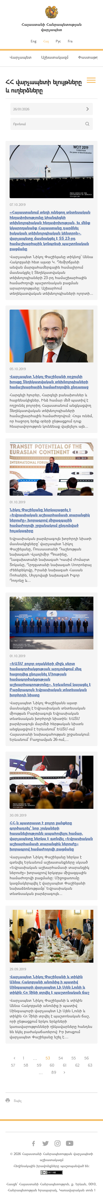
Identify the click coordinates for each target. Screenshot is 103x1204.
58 (26, 1065)
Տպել (17, 1100)
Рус (58, 41)
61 (65, 1065)
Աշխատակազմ (54, 57)
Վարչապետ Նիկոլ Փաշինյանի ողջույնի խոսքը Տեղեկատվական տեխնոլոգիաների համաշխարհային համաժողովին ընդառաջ (49, 381)
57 (13, 1065)
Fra (70, 41)
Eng (33, 41)
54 (61, 1058)
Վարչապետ (21, 57)
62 (77, 1065)
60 (52, 1065)
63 (90, 1065)
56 (86, 1058)
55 (73, 1058)
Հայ (46, 41)
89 (53, 1072)
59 (39, 1065)
